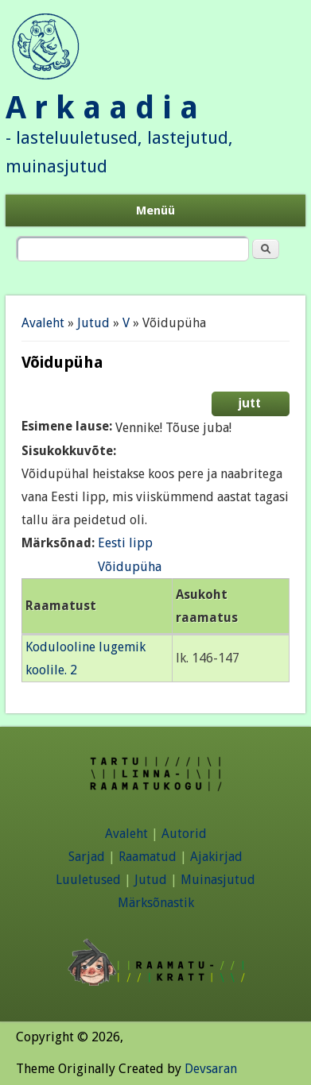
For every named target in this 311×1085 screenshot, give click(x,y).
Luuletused (88, 879)
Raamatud (148, 856)
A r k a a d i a (102, 107)
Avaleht (42, 322)
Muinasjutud (218, 879)
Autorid (184, 833)
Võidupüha (129, 566)
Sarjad (86, 856)
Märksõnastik (156, 902)
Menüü (155, 210)
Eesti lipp (125, 542)
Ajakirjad (216, 856)
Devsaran (211, 1068)
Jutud (93, 322)
